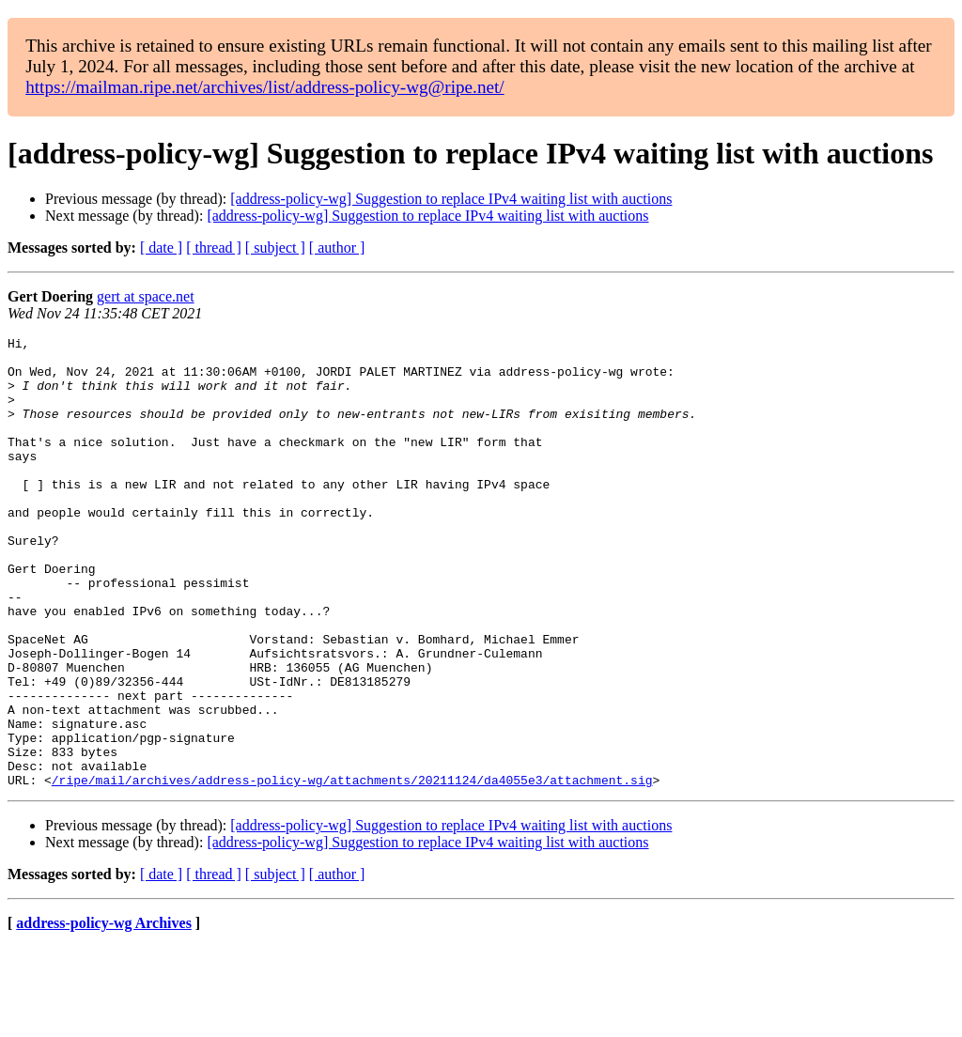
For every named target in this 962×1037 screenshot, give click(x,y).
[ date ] (161, 247)
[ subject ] (275, 247)
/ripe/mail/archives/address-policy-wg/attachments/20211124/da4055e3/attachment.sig (352, 869)
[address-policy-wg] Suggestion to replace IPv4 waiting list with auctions (451, 199)
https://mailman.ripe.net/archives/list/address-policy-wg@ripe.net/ (264, 87)
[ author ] (337, 247)
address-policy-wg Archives (104, 1013)
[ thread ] (213, 247)
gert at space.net (145, 296)
